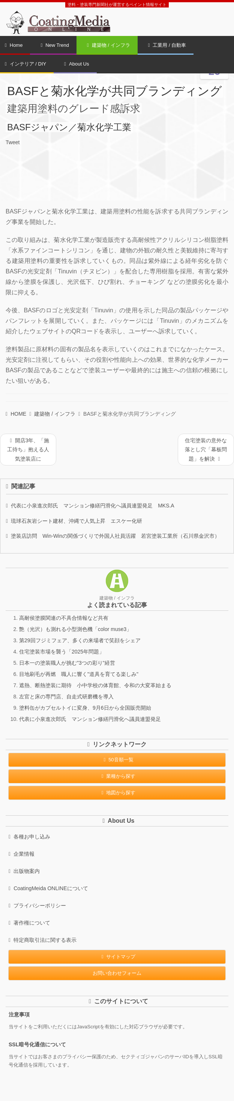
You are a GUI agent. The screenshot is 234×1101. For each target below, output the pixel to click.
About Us (76, 64)
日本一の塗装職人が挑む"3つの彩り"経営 (67, 663)
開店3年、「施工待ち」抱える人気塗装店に (28, 449)
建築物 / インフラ (108, 45)
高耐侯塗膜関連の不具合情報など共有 (63, 618)
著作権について (29, 923)
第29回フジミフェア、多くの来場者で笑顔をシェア (80, 640)
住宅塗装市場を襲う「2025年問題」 (61, 652)
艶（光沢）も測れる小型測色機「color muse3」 (75, 629)
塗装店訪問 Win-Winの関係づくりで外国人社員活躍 (113, 536)
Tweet (13, 142)
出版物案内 (24, 871)
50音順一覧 (116, 759)
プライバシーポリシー (37, 906)
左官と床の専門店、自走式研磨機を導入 (66, 697)
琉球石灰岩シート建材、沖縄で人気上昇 (74, 521)
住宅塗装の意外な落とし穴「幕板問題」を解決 (206, 449)
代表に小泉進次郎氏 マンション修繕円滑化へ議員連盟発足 (90, 506)
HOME (16, 414)
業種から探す (117, 776)
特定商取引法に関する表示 (42, 940)
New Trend (54, 45)
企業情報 (21, 854)
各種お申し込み (29, 837)
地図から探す (117, 792)
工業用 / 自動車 (167, 45)
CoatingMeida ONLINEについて (48, 888)
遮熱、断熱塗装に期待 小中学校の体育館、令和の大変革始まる (95, 685)
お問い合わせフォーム (117, 973)
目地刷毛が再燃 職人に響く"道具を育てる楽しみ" (78, 674)
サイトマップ (117, 956)
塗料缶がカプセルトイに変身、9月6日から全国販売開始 (85, 708)
